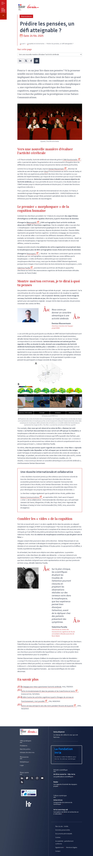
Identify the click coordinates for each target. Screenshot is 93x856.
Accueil (22, 44)
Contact (57, 851)
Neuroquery (33, 254)
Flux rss (22, 782)
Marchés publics (25, 749)
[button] (20, 60)
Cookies (57, 837)
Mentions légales (71, 847)
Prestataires (23, 746)
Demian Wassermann (57, 169)
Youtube (42, 778)
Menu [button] (3, 3)
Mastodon (27, 778)
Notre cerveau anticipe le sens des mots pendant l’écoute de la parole (49, 706)
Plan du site (59, 826)
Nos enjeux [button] (3, 9)
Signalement (60, 847)
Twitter (32, 778)
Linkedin (22, 778)
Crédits (66, 826)
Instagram (37, 778)
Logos (22, 765)
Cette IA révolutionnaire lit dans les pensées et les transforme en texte (49, 691)
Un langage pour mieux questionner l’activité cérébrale (41, 687)
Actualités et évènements (35, 44)
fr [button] (3, 15)
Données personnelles (62, 830)
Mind (46, 171)
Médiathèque (25, 762)
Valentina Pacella (25, 268)
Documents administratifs (63, 834)
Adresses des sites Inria (27, 752)
